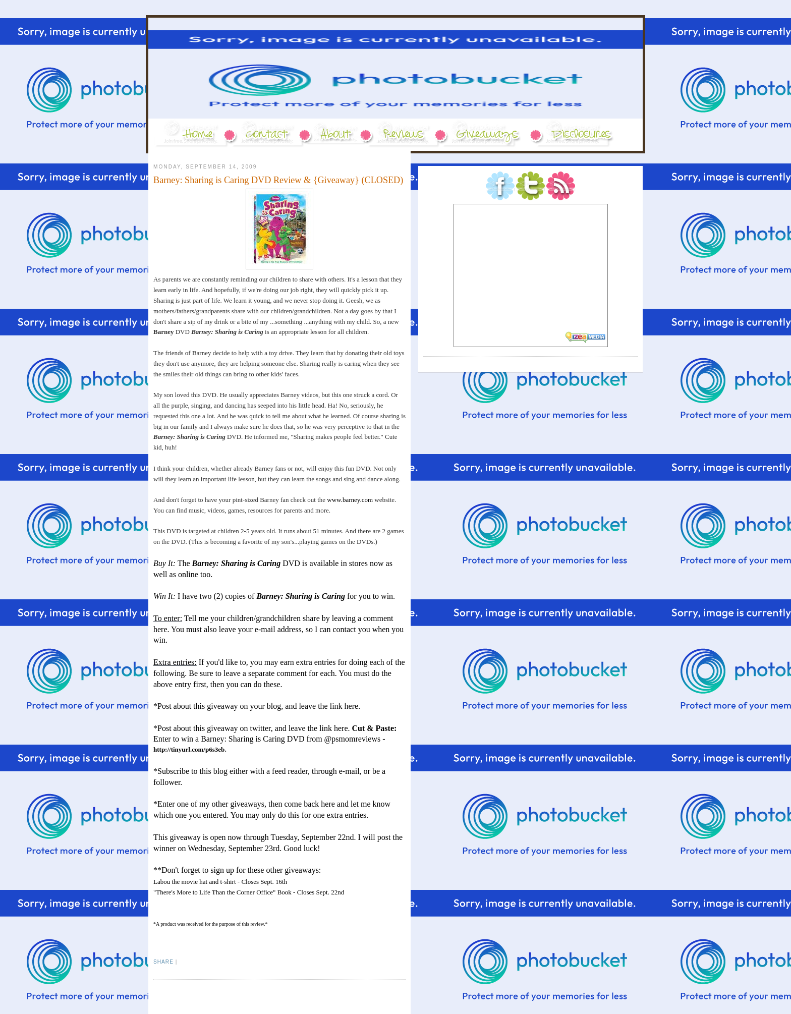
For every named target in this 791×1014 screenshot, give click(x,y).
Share (163, 962)
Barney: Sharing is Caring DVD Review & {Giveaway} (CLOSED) (278, 180)
